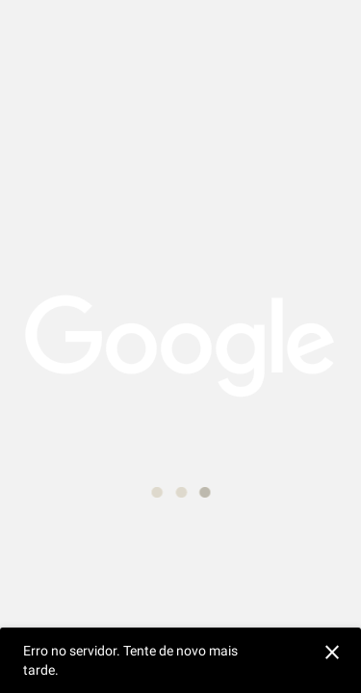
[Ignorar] (329, 649)
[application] (180, 346)
